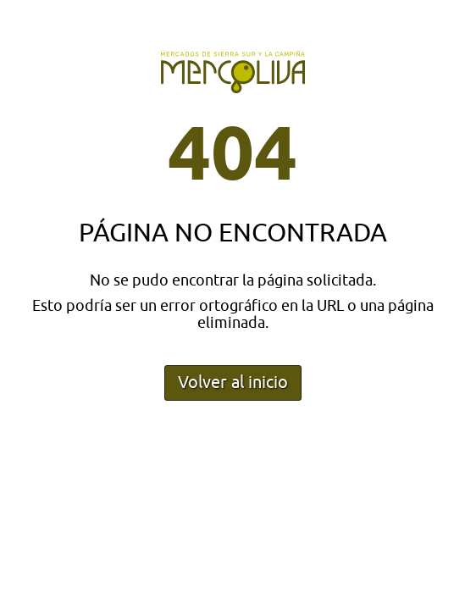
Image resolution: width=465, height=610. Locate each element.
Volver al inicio (233, 382)
